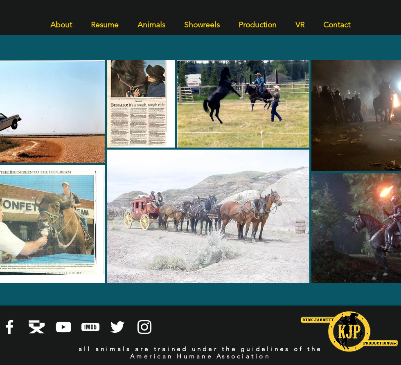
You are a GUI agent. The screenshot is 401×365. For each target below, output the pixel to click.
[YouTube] (63, 327)
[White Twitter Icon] (117, 327)
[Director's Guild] (36, 327)
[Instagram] (144, 327)
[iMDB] (90, 327)
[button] (61, 21)
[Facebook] (9, 327)
